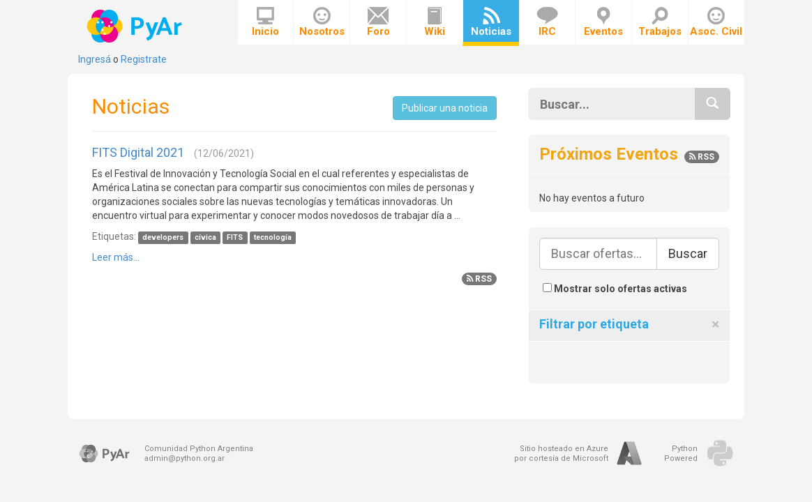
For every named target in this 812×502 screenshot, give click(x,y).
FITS (235, 237)
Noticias (491, 22)
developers (162, 237)
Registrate (144, 59)
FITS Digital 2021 (138, 152)
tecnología (273, 237)
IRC (547, 22)
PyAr (136, 26)
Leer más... (116, 257)
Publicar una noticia (445, 108)
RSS (479, 279)
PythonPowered (681, 453)
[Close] (715, 324)
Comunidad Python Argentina (198, 448)
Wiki (434, 22)
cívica (205, 237)
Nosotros (322, 22)
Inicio (265, 22)
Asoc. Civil (716, 22)
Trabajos (660, 22)
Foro (378, 22)
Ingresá (94, 59)
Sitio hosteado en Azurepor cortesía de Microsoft (561, 453)
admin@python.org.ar (184, 458)
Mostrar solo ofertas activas (615, 288)
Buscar (687, 253)
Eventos (603, 22)
